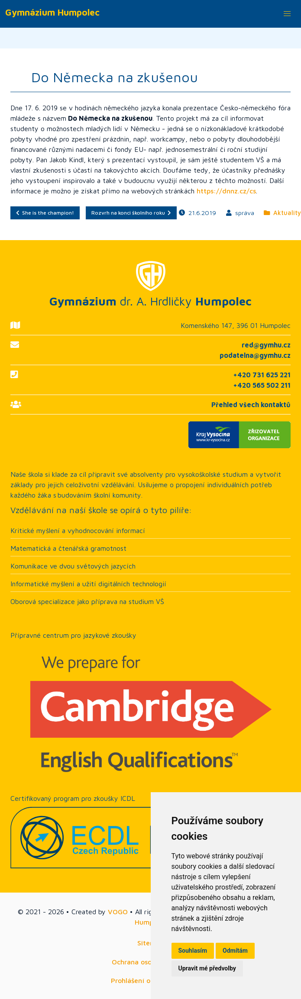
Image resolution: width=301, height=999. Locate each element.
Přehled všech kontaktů (251, 404)
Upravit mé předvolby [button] (207, 968)
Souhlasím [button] (192, 950)
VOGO (118, 911)
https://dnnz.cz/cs (226, 191)
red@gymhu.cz (266, 345)
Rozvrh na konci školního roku (131, 212)
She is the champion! (45, 212)
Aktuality (282, 212)
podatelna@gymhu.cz (255, 355)
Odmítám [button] (235, 950)
